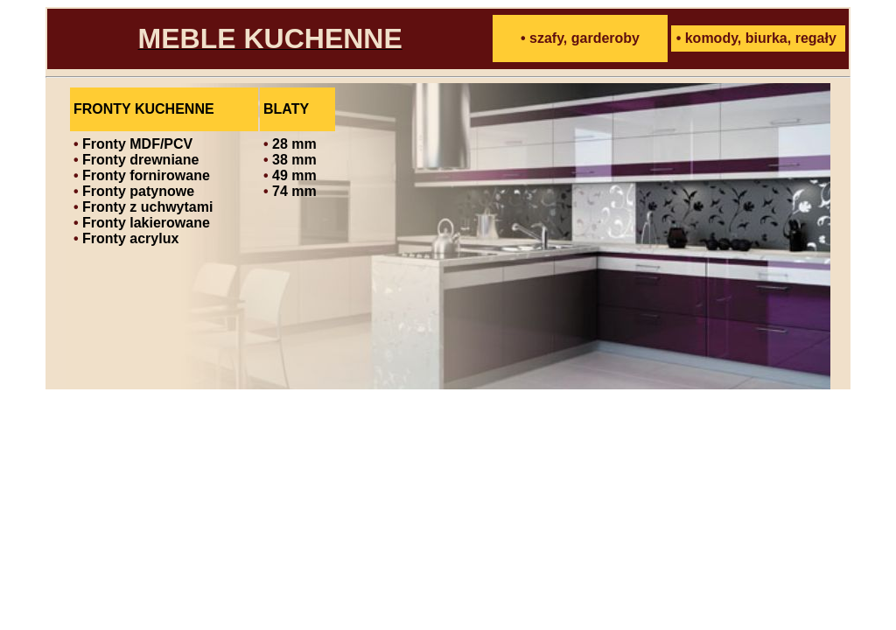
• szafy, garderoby (580, 38)
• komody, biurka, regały (756, 38)
